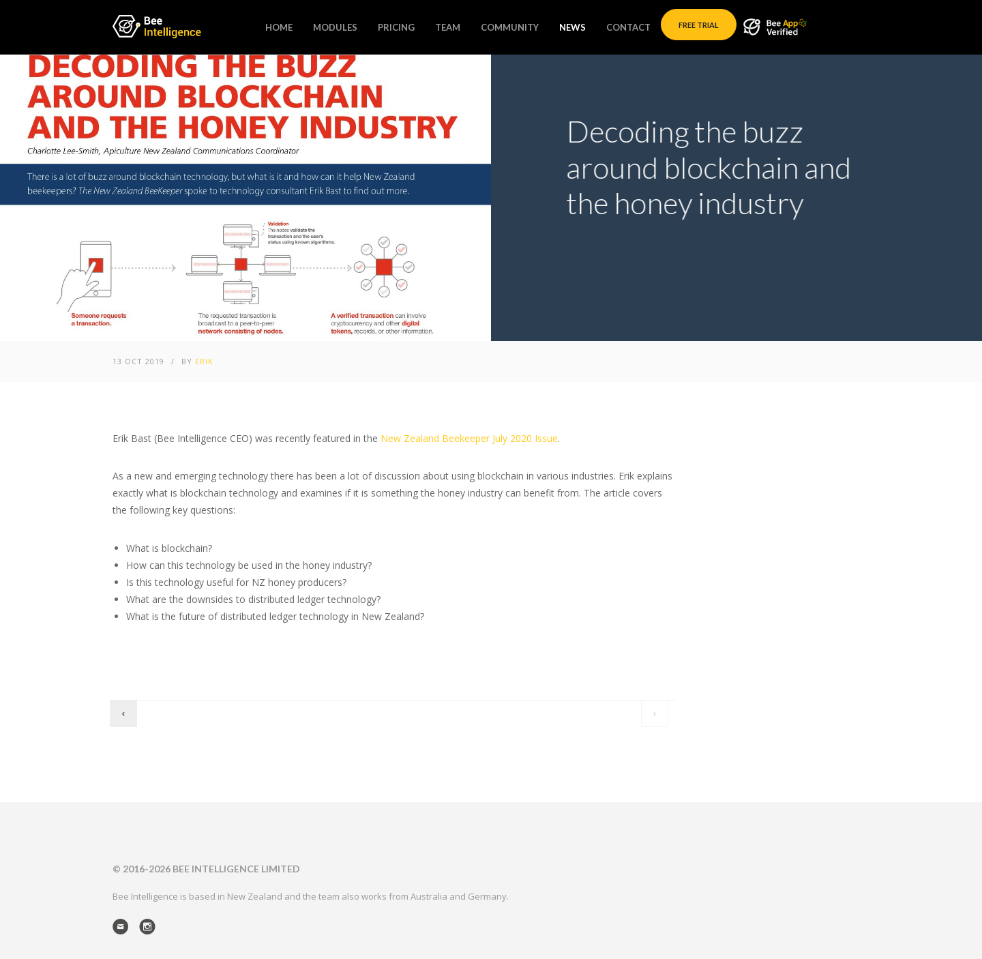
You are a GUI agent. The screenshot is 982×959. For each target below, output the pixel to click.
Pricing (396, 27)
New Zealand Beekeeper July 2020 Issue (469, 438)
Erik (204, 361)
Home (279, 27)
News (572, 27)
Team (447, 27)
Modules (335, 27)
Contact (628, 27)
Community (510, 27)
